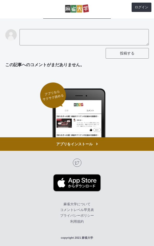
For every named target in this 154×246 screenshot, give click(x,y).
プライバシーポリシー (77, 215)
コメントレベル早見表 (77, 210)
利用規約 (77, 221)
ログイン (141, 7)
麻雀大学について (77, 204)
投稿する (127, 53)
